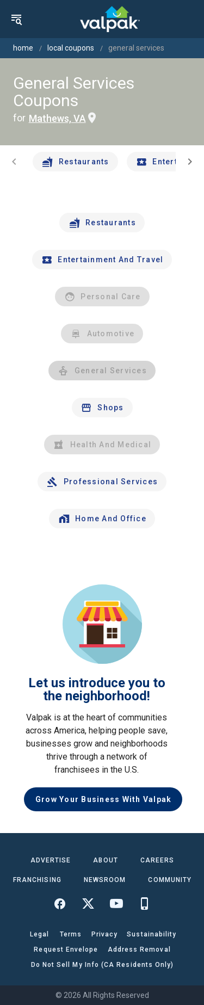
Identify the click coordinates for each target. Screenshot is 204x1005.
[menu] (16, 19)
